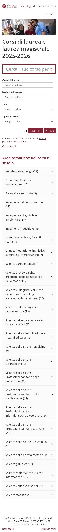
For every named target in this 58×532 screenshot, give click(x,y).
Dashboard (8, 528)
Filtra (49, 130)
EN (51, 13)
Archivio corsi (49, 528)
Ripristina (25, 129)
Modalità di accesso (12, 92)
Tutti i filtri (35, 130)
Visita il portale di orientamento (24, 140)
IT (47, 13)
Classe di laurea (10, 80)
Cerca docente (9, 146)
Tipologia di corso (11, 116)
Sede (4, 104)
